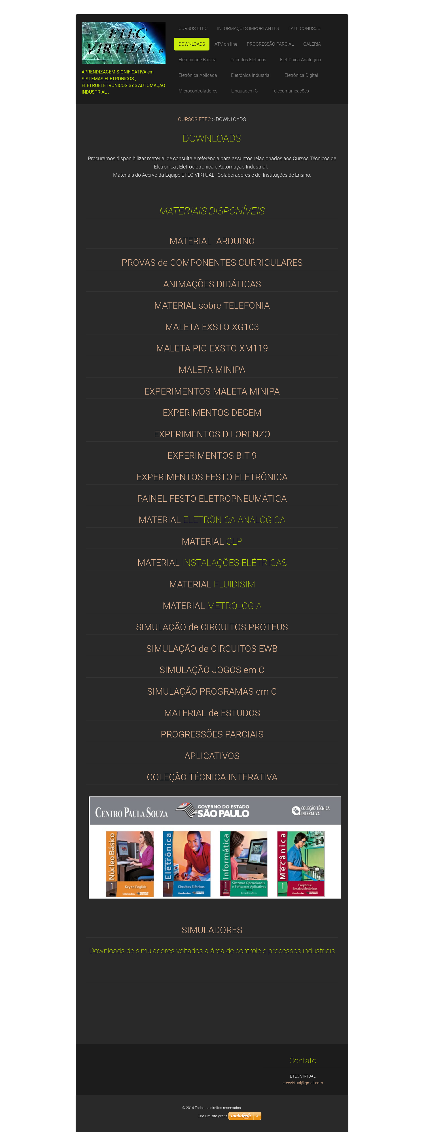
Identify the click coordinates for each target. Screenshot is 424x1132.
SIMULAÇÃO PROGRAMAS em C (212, 691)
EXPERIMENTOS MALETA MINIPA (212, 391)
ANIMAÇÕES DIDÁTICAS (212, 284)
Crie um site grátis (212, 1116)
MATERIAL (161, 520)
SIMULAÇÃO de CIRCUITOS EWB (212, 649)
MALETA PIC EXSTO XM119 (212, 348)
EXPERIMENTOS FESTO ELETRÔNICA (212, 477)
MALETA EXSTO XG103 (212, 327)
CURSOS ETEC (194, 119)
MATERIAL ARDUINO (212, 241)
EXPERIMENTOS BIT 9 (212, 455)
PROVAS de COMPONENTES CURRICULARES (212, 263)
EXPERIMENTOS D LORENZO (212, 434)
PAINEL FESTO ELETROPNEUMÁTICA (212, 499)
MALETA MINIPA (212, 370)
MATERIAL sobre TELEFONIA (212, 305)
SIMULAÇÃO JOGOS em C (212, 670)
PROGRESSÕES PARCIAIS (212, 734)
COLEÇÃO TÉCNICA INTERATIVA (212, 777)
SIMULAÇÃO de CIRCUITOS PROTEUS (212, 627)
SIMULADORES (212, 930)
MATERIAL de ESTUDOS (212, 713)
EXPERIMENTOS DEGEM (212, 413)
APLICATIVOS (212, 756)
